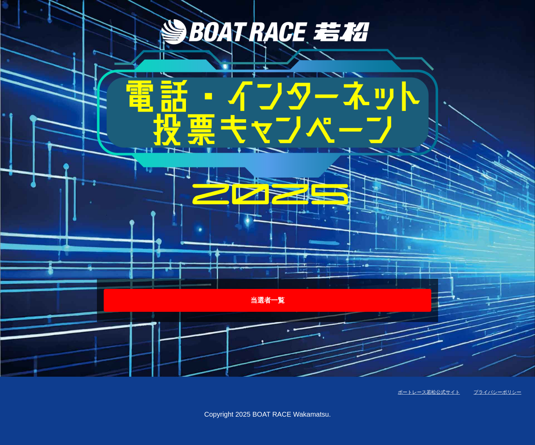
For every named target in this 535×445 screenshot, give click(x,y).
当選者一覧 (267, 300)
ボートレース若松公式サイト (429, 392)
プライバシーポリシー (497, 392)
